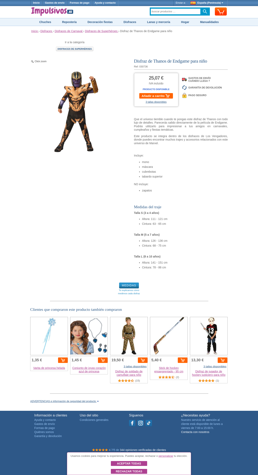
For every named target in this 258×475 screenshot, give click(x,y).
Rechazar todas (129, 471)
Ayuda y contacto (105, 2)
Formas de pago (79, 2)
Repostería (69, 22)
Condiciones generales (94, 419)
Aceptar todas (129, 463)
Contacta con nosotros (195, 432)
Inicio (36, 2)
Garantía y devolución (48, 436)
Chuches (45, 22)
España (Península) (206, 2)
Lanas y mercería (158, 22)
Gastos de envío (54, 2)
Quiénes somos (44, 432)
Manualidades (209, 22)
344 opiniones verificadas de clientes (143, 450)
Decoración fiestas (100, 22)
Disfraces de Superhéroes (75, 49)
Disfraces (130, 22)
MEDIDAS (129, 285)
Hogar (185, 22)
